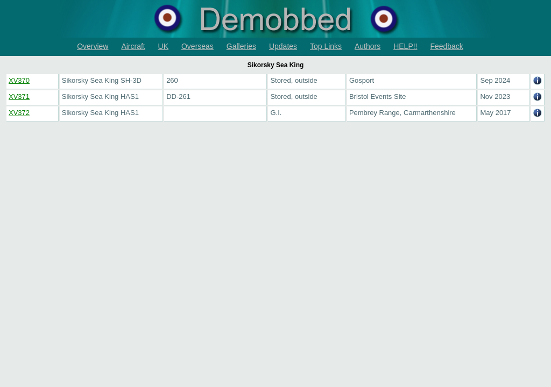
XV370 (19, 80)
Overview (92, 46)
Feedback (446, 46)
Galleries (241, 46)
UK (163, 46)
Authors (367, 46)
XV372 (19, 113)
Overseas (197, 46)
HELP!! (405, 46)
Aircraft (133, 46)
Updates (283, 46)
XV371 (19, 96)
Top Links (326, 46)
